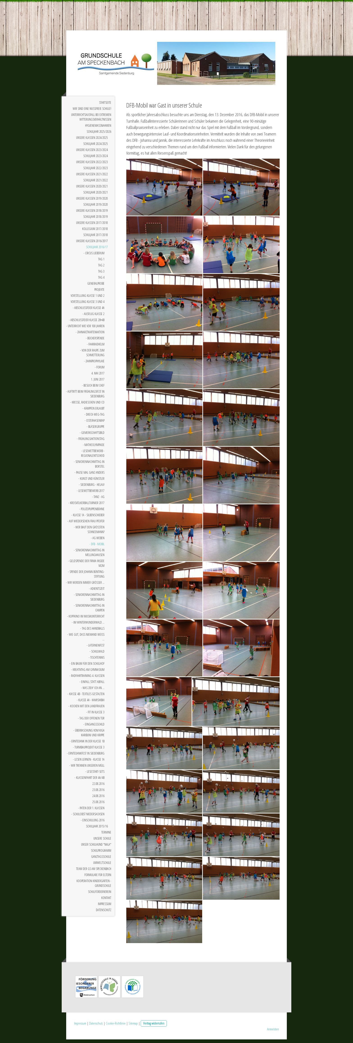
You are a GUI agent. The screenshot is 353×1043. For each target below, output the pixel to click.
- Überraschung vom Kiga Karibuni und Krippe (88, 736)
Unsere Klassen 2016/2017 (92, 244)
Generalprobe (95, 287)
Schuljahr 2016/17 (97, 250)
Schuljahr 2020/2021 (95, 196)
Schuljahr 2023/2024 (95, 159)
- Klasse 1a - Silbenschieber (87, 518)
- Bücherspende (95, 341)
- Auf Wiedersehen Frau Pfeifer (85, 524)
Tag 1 (101, 262)
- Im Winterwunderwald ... (88, 626)
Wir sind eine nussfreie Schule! (92, 112)
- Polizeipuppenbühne (91, 512)
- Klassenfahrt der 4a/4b (89, 781)
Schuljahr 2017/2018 (95, 238)
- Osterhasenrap (94, 424)
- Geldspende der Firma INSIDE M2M (86, 566)
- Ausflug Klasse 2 (93, 317)
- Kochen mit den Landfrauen (86, 709)
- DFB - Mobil (96, 547)
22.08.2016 (98, 787)
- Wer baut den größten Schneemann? (89, 532)
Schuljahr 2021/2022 (95, 183)
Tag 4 (101, 281)
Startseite (105, 106)
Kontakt (106, 901)
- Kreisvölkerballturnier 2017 (86, 506)
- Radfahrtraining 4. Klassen (87, 679)
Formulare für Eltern (97, 878)
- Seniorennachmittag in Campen (89, 611)
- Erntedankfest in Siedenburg (85, 757)
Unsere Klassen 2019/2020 (92, 202)
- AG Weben (97, 541)
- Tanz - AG (98, 500)
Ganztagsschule (101, 860)
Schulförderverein (99, 895)
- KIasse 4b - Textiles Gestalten (86, 697)
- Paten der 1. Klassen (91, 811)
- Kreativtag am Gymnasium (87, 673)
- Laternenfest (95, 649)
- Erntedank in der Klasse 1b (87, 744)
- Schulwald (97, 655)
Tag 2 (101, 268)
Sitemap (133, 1027)
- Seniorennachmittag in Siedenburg (89, 600)
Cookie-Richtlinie (116, 1027)
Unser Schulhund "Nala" (96, 848)
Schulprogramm (101, 854)
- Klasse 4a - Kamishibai (90, 703)
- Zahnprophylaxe (94, 364)
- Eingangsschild (93, 727)
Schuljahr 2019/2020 (95, 208)
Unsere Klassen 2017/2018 (92, 226)
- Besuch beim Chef (93, 389)
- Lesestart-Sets (94, 775)
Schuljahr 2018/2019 (95, 220)
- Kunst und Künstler (91, 482)
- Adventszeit (96, 592)
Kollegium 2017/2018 (95, 232)
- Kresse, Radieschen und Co (87, 405)
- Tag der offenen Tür (91, 721)
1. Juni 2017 (97, 383)
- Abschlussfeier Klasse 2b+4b (86, 323)
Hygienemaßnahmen (98, 129)
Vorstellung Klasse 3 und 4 (87, 305)
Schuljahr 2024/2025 (95, 147)
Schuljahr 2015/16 (97, 829)
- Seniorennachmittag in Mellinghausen (89, 555)
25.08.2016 (98, 805)
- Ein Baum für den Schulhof (87, 667)
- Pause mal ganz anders (89, 476)
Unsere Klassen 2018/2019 (92, 214)
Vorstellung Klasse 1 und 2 (87, 299)
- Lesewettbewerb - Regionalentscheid (92, 456)
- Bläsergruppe (95, 430)
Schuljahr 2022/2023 (95, 171)
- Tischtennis (96, 661)
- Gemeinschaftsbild (92, 436)
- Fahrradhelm (95, 347)
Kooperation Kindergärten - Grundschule (94, 886)
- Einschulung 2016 (92, 823)
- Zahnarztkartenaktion (90, 335)
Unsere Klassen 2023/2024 (92, 153)
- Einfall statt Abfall (91, 685)
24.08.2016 (98, 799)
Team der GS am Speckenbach (93, 872)
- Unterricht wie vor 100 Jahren (85, 329)
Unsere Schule (102, 842)
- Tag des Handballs (92, 632)
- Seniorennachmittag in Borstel (89, 467)
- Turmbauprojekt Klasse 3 (88, 750)
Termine (106, 835)
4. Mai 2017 (97, 376)
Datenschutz (103, 913)
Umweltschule (102, 866)
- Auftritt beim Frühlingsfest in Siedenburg (85, 397)
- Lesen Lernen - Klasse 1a (88, 763)
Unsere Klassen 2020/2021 (92, 189)
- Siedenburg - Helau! (91, 488)
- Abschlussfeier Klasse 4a (88, 311)
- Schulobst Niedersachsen (87, 817)
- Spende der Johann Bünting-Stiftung (86, 577)
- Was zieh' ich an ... (92, 691)
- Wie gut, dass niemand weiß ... (85, 640)
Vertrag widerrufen (153, 1027)
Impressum (104, 907)
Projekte (99, 293)
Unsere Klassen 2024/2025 (92, 141)
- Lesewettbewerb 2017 (90, 494)
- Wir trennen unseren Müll (86, 769)
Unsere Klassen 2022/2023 (92, 165)
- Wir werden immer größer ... (85, 586)
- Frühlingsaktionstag (90, 442)
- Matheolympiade (93, 448)
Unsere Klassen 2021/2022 (92, 177)
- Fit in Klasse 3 (95, 715)
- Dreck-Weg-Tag (94, 418)
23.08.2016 (98, 793)
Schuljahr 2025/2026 (99, 135)
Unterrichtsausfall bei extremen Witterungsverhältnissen (91, 120)
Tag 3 (101, 275)
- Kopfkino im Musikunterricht (85, 619)
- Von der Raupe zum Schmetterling (92, 355)
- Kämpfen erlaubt (93, 412)
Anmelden (273, 1032)
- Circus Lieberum (94, 256)
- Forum (99, 370)
